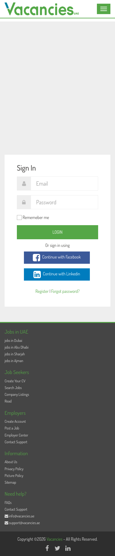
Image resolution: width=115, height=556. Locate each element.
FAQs (8, 502)
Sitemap (10, 482)
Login (57, 232)
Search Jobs (13, 387)
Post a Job (12, 428)
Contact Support (16, 442)
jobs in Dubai (13, 340)
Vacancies (55, 539)
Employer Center (16, 435)
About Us (11, 462)
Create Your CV (15, 381)
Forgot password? (65, 291)
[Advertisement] (57, 78)
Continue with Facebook (57, 257)
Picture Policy (14, 475)
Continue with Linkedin (56, 274)
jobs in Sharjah (15, 354)
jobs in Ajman (14, 360)
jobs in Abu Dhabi (17, 347)
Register (41, 291)
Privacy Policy (14, 469)
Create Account (15, 421)
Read (8, 401)
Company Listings (17, 394)
